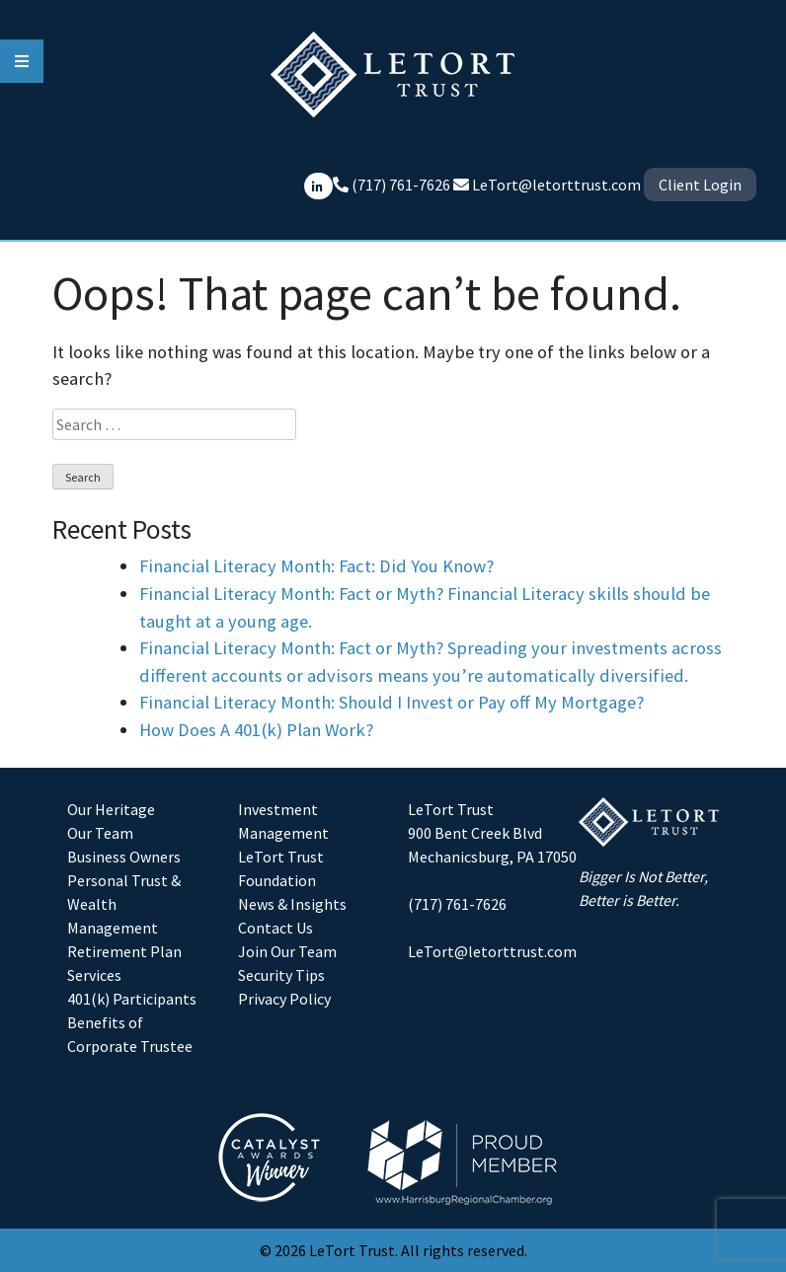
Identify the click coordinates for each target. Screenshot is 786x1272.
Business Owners (124, 856)
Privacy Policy (284, 999)
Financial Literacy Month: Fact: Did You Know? (316, 566)
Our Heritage (111, 809)
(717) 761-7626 (457, 904)
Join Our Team (287, 951)
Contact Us (275, 927)
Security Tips (281, 975)
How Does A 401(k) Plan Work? (256, 729)
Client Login (700, 184)
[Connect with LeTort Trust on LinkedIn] (319, 186)
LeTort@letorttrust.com (556, 184)
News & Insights (292, 904)
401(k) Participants (131, 999)
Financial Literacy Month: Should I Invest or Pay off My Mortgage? (391, 702)
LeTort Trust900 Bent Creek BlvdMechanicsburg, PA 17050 (492, 832)
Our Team (100, 833)
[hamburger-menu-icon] (21, 61)
